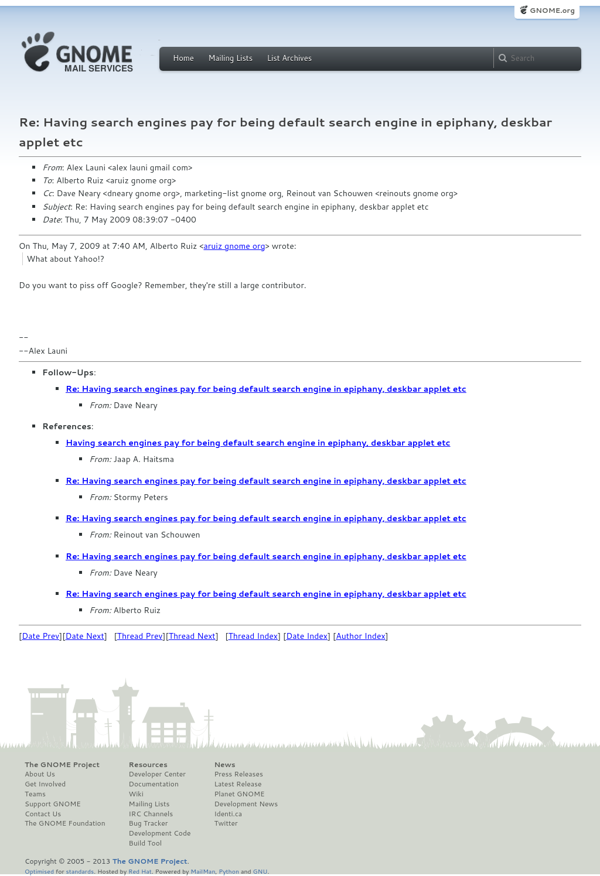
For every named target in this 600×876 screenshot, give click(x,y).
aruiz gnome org (234, 246)
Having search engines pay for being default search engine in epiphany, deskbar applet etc (258, 443)
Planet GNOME (239, 794)
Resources (148, 764)
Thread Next (192, 636)
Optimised (39, 871)
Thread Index (253, 636)
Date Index (307, 636)
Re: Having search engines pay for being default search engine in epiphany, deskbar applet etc (266, 389)
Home (183, 58)
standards (80, 871)
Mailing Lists (230, 58)
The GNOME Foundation (65, 823)
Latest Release (237, 784)
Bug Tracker (148, 823)
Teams (35, 794)
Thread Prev (140, 636)
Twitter (225, 823)
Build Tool (145, 843)
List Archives (289, 58)
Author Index (360, 636)
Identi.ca (228, 814)
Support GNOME (53, 804)
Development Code (160, 833)
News (224, 764)
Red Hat (140, 871)
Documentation (154, 784)
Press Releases (238, 774)
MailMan (202, 871)
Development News (246, 804)
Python (229, 871)
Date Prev (40, 636)
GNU (260, 871)
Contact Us (43, 814)
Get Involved (45, 784)
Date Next (84, 636)
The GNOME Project (62, 764)
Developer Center (157, 774)
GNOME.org (552, 10)
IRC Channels (151, 814)
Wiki (136, 794)
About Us (40, 774)
